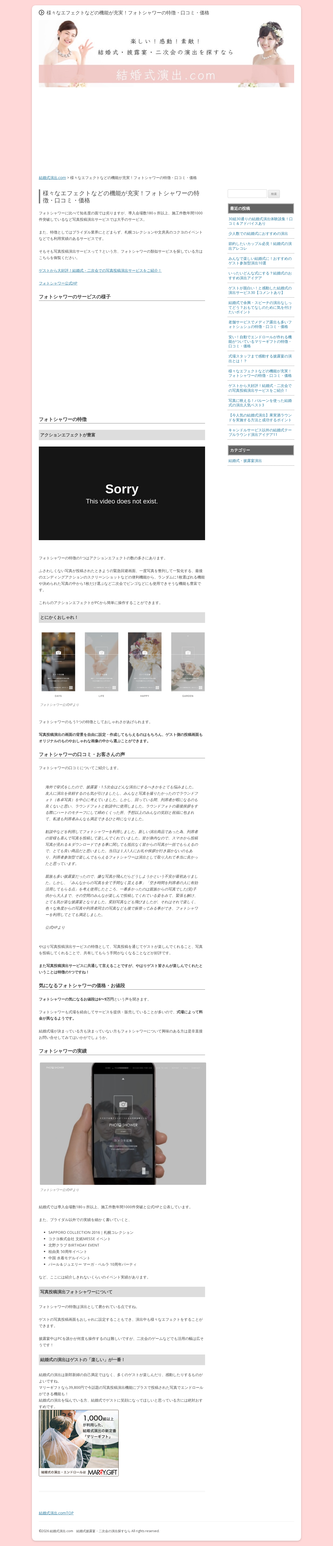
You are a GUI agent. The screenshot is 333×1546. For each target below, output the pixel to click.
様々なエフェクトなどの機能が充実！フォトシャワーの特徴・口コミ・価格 (260, 373)
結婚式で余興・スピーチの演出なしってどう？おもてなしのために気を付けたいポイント (260, 307)
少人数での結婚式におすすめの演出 (258, 233)
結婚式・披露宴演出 (245, 460)
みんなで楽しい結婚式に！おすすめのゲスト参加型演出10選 (260, 260)
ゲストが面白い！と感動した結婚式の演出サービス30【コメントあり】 (260, 290)
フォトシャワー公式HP (58, 283)
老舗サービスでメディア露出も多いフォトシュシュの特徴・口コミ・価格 (260, 324)
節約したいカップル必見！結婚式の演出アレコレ (260, 246)
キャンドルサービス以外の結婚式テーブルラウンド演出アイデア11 (260, 432)
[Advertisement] (166, 131)
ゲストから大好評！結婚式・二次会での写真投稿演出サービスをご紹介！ (100, 270)
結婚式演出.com (52, 177)
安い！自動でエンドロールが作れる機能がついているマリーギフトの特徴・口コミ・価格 (260, 341)
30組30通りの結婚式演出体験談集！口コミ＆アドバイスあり (260, 221)
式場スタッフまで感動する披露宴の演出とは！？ (260, 358)
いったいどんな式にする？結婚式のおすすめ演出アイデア (260, 275)
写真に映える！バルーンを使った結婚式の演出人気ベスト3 (260, 402)
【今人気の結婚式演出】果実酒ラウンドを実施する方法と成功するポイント (260, 417)
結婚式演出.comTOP (56, 1512)
